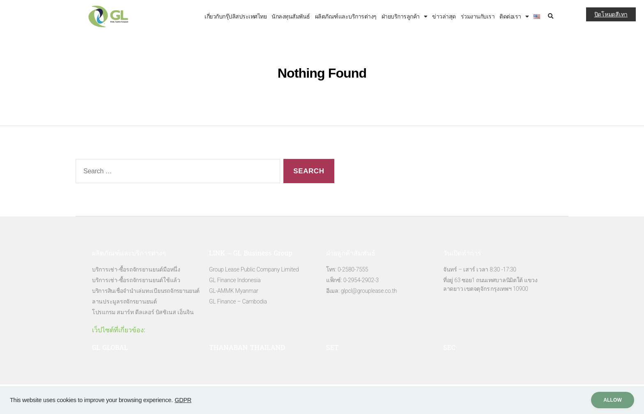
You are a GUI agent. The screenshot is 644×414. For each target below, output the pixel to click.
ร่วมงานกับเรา (478, 16)
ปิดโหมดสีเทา (611, 14)
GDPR (183, 400)
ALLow (610, 400)
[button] (550, 16)
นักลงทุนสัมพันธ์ (290, 16)
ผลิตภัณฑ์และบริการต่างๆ (346, 16)
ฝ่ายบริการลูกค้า (405, 16)
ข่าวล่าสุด (444, 16)
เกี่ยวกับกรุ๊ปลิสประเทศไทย (236, 16)
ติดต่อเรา (514, 16)
